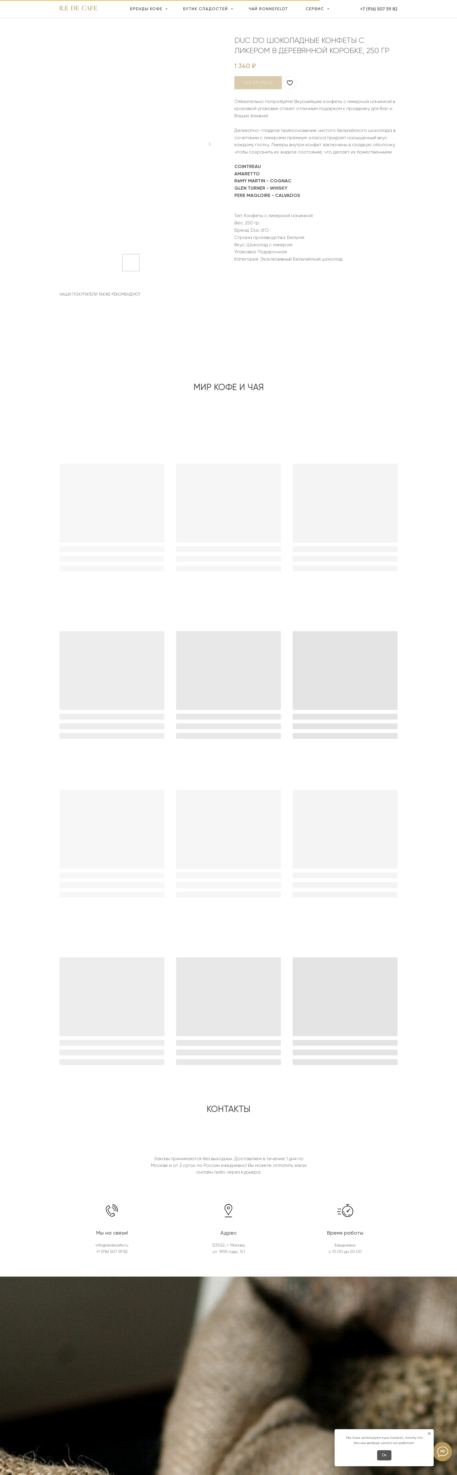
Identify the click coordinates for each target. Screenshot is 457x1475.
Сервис (315, 8)
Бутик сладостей (206, 8)
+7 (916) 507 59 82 (379, 9)
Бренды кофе (147, 8)
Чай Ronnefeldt (268, 8)
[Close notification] (429, 1433)
